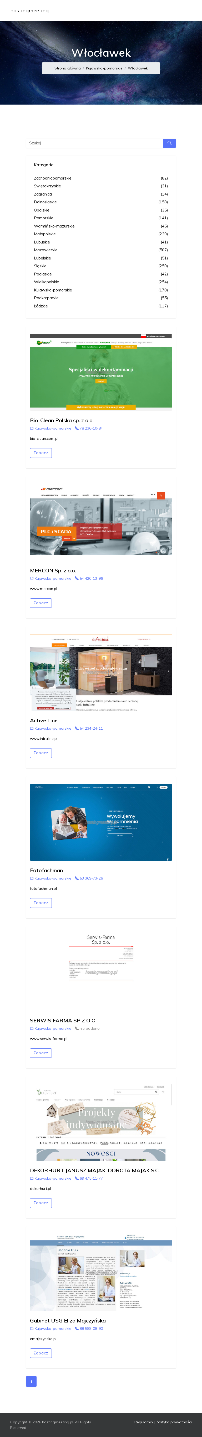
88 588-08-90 (89, 1328)
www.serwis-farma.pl (48, 1038)
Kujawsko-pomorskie (104, 68)
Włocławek (138, 68)
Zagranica (101, 194)
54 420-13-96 (89, 578)
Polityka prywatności (174, 1422)
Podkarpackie (101, 298)
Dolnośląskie (101, 202)
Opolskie (101, 210)
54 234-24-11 (89, 728)
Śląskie (101, 266)
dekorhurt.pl (40, 1188)
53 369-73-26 (89, 878)
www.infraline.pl (44, 738)
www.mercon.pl (43, 588)
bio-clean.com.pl (44, 438)
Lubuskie (101, 242)
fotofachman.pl (43, 888)
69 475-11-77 (89, 1178)
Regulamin (143, 1422)
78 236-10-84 (89, 428)
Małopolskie (101, 234)
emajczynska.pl (43, 1338)
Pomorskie (101, 218)
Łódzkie (101, 306)
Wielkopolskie (101, 282)
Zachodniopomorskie (101, 178)
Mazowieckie (101, 250)
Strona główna (67, 68)
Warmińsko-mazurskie (101, 226)
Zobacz (40, 452)
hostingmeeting (29, 10)
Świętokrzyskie (101, 186)
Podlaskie (101, 274)
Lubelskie (101, 258)
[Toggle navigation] (184, 10)
